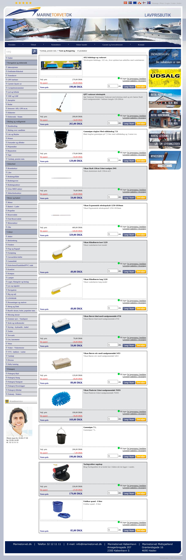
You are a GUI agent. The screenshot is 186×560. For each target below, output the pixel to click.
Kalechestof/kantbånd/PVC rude (19, 265)
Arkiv (179, 3)
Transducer (11, 75)
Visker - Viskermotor (15, 348)
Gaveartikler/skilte (14, 257)
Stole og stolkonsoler (15, 323)
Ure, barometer (12, 339)
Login (167, 3)
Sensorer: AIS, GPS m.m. (17, 108)
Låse (8, 172)
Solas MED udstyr (14, 189)
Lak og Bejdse (12, 134)
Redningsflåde (12, 176)
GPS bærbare (12, 79)
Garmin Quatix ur (14, 84)
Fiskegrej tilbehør (13, 390)
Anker (9, 236)
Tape (8, 155)
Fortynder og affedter (15, 142)
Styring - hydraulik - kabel (17, 327)
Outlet (9, 58)
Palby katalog (12, 364)
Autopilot (10, 100)
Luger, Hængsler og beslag (17, 282)
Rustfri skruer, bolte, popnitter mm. (20, 310)
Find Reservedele (13, 219)
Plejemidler (11, 147)
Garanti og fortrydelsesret (112, 45)
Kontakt (141, 45)
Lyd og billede (12, 92)
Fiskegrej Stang (13, 377)
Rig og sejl (11, 294)
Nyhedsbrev (56, 45)
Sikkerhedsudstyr (13, 193)
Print (161, 3)
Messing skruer (13, 315)
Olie (8, 227)
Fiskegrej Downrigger (15, 386)
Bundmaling (11, 126)
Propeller (10, 210)
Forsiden (11, 45)
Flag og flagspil (13, 249)
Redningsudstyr (13, 185)
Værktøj (10, 356)
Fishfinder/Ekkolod (14, 71)
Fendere (10, 245)
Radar (9, 104)
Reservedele (11, 215)
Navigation (11, 290)
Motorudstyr (12, 223)
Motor (9, 202)
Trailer (9, 331)
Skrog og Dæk (12, 306)
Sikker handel (81, 45)
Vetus (9, 343)
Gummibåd (11, 261)
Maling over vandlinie (15, 130)
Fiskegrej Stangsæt (14, 382)
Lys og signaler (13, 286)
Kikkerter (10, 112)
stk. (120, 86)
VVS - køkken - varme (16, 352)
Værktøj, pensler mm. (15, 159)
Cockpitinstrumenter (15, 88)
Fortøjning (11, 253)
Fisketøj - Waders (13, 394)
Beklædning (11, 240)
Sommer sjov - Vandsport (17, 319)
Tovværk (10, 335)
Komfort (10, 269)
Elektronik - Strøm (14, 117)
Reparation (11, 151)
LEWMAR (11, 298)
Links (173, 3)
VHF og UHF (12, 96)
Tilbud (33, 45)
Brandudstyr (11, 168)
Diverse (10, 360)
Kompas (10, 273)
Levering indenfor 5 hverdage (134, 524)
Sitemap (155, 3)
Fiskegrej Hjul (12, 373)
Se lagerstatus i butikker (136, 78)
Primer (9, 138)
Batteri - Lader (12, 206)
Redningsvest (12, 181)
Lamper (10, 278)
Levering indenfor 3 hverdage (134, 81)
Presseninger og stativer (16, 302)
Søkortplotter (12, 67)
